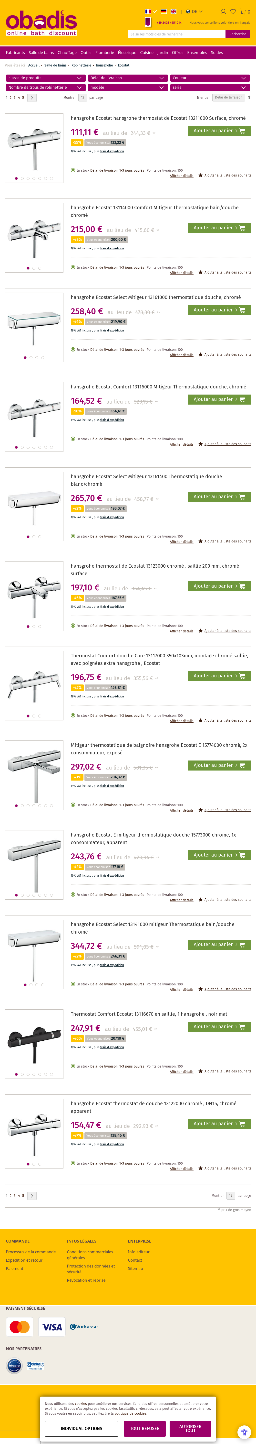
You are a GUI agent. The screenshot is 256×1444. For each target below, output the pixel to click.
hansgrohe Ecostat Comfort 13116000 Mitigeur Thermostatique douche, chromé (158, 387)
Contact (135, 1260)
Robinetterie (82, 65)
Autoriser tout (190, 1428)
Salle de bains (56, 65)
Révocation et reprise (86, 1280)
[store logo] (41, 23)
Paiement (14, 1268)
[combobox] (177, 34)
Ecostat (123, 65)
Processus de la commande (31, 1252)
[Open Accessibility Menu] (244, 1432)
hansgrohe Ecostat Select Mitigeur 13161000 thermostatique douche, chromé (156, 297)
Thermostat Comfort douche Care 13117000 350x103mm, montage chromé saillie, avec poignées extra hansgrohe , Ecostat (159, 659)
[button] (194, 11)
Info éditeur (139, 1252)
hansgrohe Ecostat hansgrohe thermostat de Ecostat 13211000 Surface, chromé (158, 118)
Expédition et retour (24, 1260)
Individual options (81, 1428)
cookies (81, 1404)
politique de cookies (130, 1413)
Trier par (203, 97)
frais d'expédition (112, 151)
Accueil (34, 65)
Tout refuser (145, 1428)
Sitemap (135, 1268)
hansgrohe (105, 65)
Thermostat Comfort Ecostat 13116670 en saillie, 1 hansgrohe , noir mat (149, 1014)
